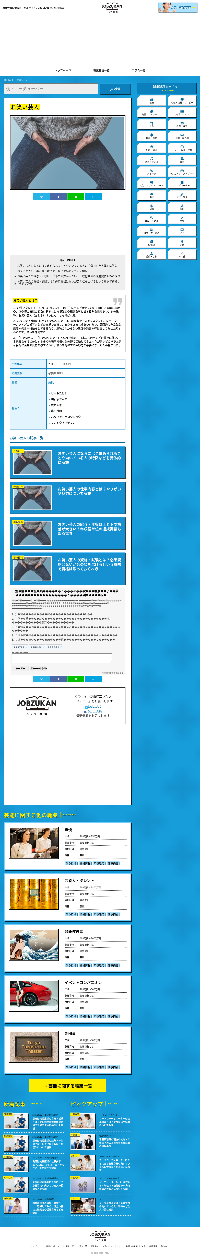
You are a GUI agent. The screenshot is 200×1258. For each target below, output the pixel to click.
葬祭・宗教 (151, 255)
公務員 (151, 243)
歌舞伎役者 (74, 931)
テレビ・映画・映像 (182, 148)
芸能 (51, 382)
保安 (151, 195)
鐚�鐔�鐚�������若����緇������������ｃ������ (68, 635)
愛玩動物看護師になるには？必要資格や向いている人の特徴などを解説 (47, 1185)
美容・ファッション (151, 112)
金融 (182, 207)
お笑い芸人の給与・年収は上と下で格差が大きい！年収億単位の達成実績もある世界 (68, 276)
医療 (151, 101)
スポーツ (151, 172)
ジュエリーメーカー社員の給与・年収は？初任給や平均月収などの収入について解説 (114, 1185)
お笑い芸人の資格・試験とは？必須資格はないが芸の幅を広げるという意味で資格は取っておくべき (67, 282)
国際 (151, 207)
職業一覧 (70, 1246)
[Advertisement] (100, 40)
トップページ (63, 70)
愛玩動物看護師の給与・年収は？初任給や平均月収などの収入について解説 (47, 1144)
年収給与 (99, 863)
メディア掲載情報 (149, 1246)
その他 (182, 255)
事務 (182, 219)
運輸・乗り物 (182, 136)
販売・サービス (151, 231)
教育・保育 (182, 124)
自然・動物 (151, 136)
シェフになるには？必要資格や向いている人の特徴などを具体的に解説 (114, 1206)
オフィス (182, 231)
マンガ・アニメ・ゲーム (182, 172)
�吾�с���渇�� (113, 673)
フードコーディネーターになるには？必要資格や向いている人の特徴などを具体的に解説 (114, 1165)
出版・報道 (151, 148)
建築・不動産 (151, 219)
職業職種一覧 (101, 70)
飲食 (151, 124)
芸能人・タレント (79, 880)
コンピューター (182, 183)
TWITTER (93, 706)
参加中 (164, 1246)
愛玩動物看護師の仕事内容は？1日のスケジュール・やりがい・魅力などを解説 (48, 1165)
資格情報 (85, 863)
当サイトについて (54, 1246)
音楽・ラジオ (151, 160)
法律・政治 (182, 195)
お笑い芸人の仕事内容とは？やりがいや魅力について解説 (52, 271)
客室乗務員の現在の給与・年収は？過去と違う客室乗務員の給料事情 (114, 1143)
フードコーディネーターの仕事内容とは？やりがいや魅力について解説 (114, 1122)
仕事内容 (113, 863)
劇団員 (70, 1033)
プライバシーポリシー (112, 1246)
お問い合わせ (132, 1246)
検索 (115, 89)
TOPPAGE (9, 80)
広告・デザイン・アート (152, 183)
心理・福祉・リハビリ (182, 101)
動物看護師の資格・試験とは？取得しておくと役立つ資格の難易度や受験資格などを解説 (47, 1208)
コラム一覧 (138, 70)
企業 (182, 243)
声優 (68, 829)
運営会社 (95, 1246)
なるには (71, 863)
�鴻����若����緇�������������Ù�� (55, 614)
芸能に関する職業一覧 (70, 1085)
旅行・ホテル (182, 112)
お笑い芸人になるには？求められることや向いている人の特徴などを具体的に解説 (67, 266)
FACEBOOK (93, 711)
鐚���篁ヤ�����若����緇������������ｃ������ (66, 639)
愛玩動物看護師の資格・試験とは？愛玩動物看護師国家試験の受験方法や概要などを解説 (47, 1123)
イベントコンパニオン (83, 982)
